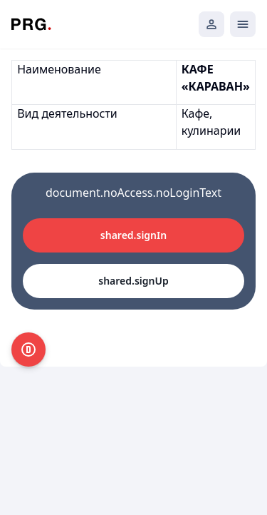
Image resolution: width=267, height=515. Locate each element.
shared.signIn (133, 235)
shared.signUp (133, 280)
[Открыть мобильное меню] (243, 24)
